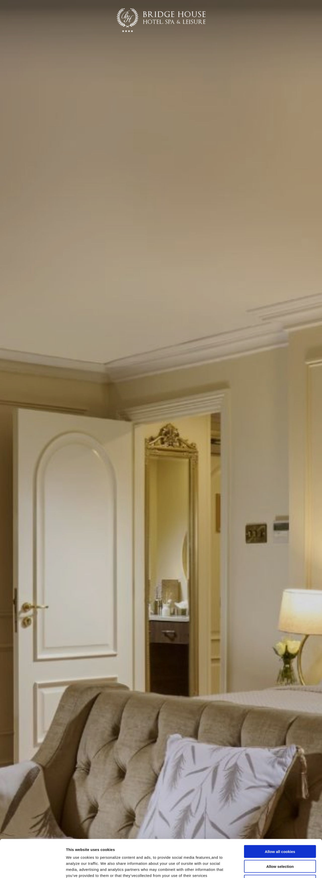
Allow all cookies (280, 816)
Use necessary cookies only (280, 846)
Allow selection (280, 831)
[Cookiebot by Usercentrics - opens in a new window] (33, 868)
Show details (264, 868)
